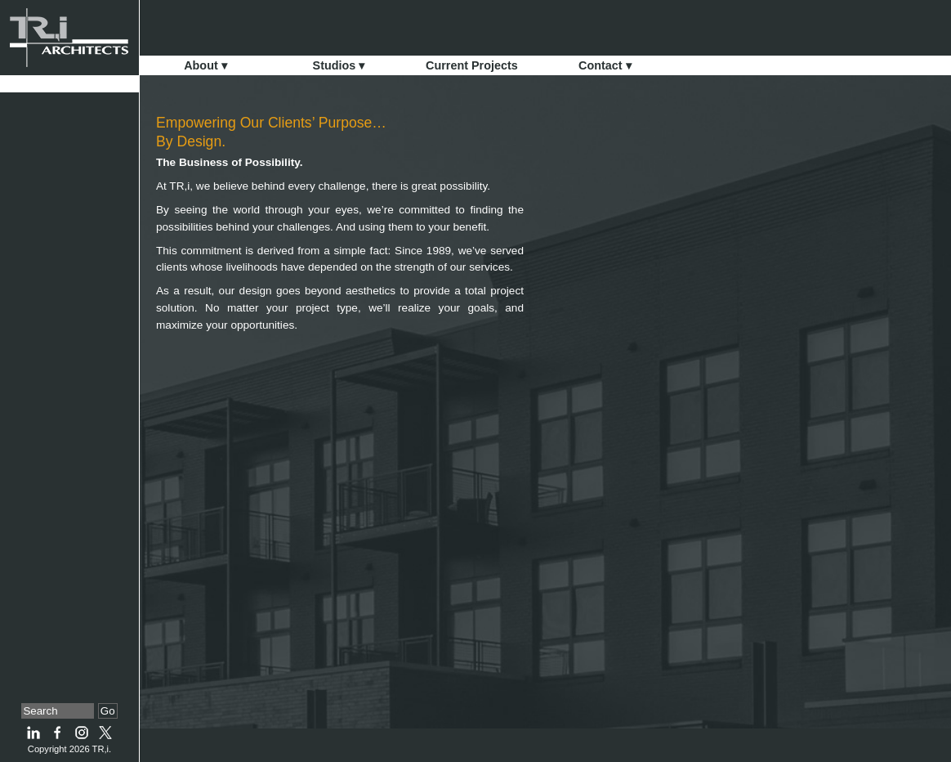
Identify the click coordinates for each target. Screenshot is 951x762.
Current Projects (472, 65)
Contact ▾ (605, 65)
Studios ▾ (339, 65)
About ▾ (205, 65)
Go (107, 711)
